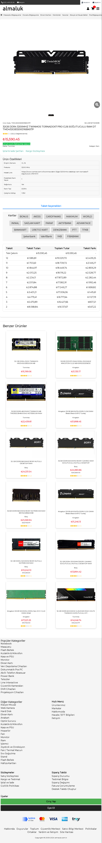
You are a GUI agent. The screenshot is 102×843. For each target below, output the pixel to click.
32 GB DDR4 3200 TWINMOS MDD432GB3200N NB (26, 362)
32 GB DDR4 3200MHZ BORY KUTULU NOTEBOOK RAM (26, 562)
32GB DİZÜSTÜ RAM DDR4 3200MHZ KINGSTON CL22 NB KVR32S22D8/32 (76, 362)
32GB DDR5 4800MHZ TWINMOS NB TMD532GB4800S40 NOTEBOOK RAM (26, 412)
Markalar (56, 708)
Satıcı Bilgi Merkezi (72, 829)
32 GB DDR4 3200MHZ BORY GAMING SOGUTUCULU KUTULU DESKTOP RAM (76, 562)
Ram (3, 740)
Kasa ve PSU (7, 656)
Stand (4, 756)
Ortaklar (32, 832)
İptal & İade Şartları (13, 151)
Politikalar (91, 829)
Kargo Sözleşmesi (35, 151)
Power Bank (7, 676)
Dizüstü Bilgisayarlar (31, 15)
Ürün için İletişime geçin (16, 144)
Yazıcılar (65, 15)
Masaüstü (6, 647)
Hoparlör (5, 730)
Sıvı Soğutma (8, 753)
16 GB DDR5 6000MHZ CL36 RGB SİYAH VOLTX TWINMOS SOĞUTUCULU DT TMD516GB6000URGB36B (76, 612)
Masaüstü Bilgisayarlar (12, 15)
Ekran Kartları (45, 15)
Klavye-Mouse (8, 704)
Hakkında (9, 829)
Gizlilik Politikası (10, 786)
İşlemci (5, 743)
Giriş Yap (51, 801)
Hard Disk (6, 711)
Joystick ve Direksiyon (13, 747)
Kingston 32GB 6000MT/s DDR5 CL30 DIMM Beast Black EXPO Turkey (76, 512)
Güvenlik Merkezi (50, 829)
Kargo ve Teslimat (10, 779)
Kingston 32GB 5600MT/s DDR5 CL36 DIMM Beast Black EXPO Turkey (75, 412)
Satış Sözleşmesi (10, 776)
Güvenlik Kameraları (12, 686)
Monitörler (57, 15)
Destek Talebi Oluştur (64, 789)
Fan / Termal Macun (11, 750)
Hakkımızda (58, 711)
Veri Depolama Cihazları (14, 666)
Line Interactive (9, 682)
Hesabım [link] (86, 2)
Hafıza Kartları (8, 763)
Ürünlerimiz (58, 705)
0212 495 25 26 (7, 2)
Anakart (5, 717)
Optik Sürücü (8, 721)
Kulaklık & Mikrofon (11, 653)
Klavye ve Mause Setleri (79, 15)
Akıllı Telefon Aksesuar (13, 673)
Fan (3, 734)
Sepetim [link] (97, 2)
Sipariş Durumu (60, 776)
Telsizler (5, 679)
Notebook (6, 643)
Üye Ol (51, 808)
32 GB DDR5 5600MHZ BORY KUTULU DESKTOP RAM (26, 462)
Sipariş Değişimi (61, 782)
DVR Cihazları (8, 689)
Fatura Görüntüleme (63, 786)
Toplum (34, 829)
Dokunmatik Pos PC (12, 669)
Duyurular (22, 829)
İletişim (21, 2)
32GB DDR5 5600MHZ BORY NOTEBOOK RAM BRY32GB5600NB (26, 512)
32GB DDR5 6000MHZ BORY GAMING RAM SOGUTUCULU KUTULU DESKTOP (76, 462)
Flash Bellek (7, 650)
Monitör (5, 660)
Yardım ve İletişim (48, 832)
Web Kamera (8, 708)
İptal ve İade (7, 782)
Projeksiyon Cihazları (12, 692)
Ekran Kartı (7, 663)
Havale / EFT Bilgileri (63, 715)
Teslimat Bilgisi (60, 779)
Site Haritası (66, 832)
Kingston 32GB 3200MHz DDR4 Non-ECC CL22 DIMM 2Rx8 (26, 612)
